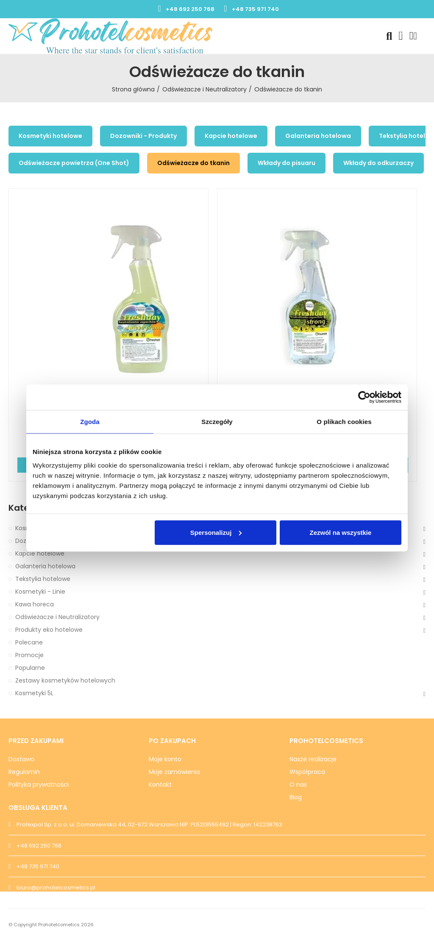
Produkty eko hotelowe (49, 629)
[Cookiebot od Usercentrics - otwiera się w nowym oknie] (364, 397)
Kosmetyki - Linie (40, 591)
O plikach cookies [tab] (344, 421)
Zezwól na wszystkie (341, 532)
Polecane (29, 642)
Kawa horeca (34, 604)
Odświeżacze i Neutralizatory (57, 617)
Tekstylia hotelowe (42, 579)
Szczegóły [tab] (216, 421)
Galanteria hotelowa (318, 136)
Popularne (30, 667)
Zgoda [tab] (90, 421)
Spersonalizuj (216, 532)
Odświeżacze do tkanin (193, 163)
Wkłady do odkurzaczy (378, 163)
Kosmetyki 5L (34, 693)
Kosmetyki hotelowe (50, 136)
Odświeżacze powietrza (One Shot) (74, 163)
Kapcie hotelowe (231, 136)
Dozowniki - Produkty (143, 136)
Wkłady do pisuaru (286, 163)
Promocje (29, 655)
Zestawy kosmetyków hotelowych (65, 680)
